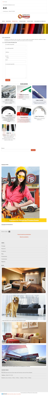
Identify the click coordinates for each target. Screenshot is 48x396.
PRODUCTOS (15, 21)
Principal (3, 246)
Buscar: (3, 148)
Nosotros (4, 248)
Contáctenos (4, 259)
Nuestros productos (24, 236)
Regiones (3, 261)
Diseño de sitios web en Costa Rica (14, 393)
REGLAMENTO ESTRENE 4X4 (40, 21)
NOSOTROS (8, 21)
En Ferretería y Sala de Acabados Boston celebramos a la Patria (16, 366)
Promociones (4, 256)
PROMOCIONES (22, 21)
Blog (2, 253)
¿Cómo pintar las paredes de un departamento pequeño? (14, 343)
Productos (4, 251)
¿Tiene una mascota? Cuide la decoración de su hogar (14, 320)
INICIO (3, 21)
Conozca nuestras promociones (24, 234)
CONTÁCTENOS (30, 21)
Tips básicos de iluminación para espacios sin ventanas (14, 293)
